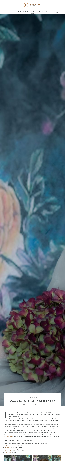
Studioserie (6, 447)
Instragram (8, 439)
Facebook (15, 439)
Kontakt (44, 11)
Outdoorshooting (8, 445)
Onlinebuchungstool (8, 436)
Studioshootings (33, 397)
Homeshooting (7, 452)
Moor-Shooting (7, 449)
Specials (38, 11)
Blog (32, 13)
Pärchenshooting (8, 450)
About (20, 11)
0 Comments (39, 405)
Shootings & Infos (28, 11)
